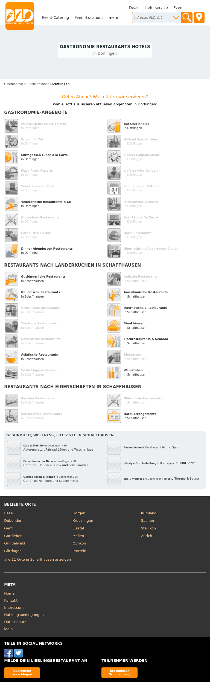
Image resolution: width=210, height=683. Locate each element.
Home (9, 594)
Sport (176, 448)
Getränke (30, 466)
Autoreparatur (33, 450)
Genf (8, 529)
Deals (134, 8)
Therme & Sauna (186, 479)
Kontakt (11, 601)
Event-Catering (55, 18)
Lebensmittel (78, 466)
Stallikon (148, 529)
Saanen (147, 521)
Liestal (78, 529)
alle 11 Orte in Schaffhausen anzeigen (37, 560)
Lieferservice (156, 8)
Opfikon (79, 544)
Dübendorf (13, 521)
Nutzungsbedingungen (24, 615)
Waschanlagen (84, 450)
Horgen (78, 514)
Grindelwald (14, 544)
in (15, 85)
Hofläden (45, 466)
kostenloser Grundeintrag (119, 673)
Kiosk (57, 466)
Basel (9, 514)
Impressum (14, 608)
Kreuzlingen (82, 521)
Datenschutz (15, 623)
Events (179, 8)
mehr (113, 18)
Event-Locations (88, 18)
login (8, 630)
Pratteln (79, 551)
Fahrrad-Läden (56, 450)
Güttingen (13, 551)
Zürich (146, 536)
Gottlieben (13, 536)
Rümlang (148, 514)
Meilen (78, 536)
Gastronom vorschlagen (22, 673)
